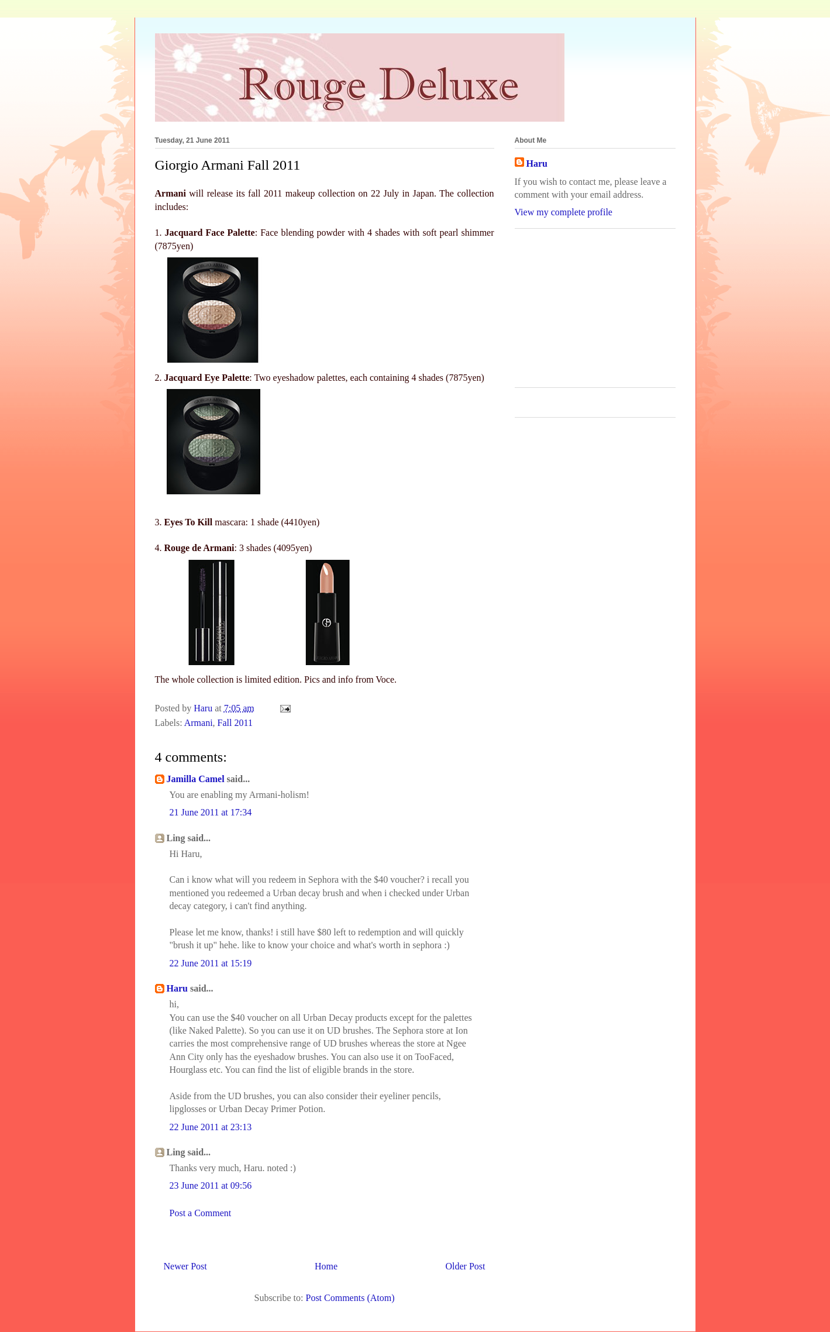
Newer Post (185, 1266)
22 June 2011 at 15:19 (211, 963)
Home (326, 1266)
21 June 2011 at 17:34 (211, 812)
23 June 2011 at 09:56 (211, 1185)
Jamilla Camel (196, 779)
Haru (177, 988)
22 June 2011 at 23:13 (211, 1127)
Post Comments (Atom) (349, 1298)
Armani (198, 723)
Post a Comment (201, 1213)
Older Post (465, 1266)
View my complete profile (563, 212)
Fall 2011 (235, 723)
